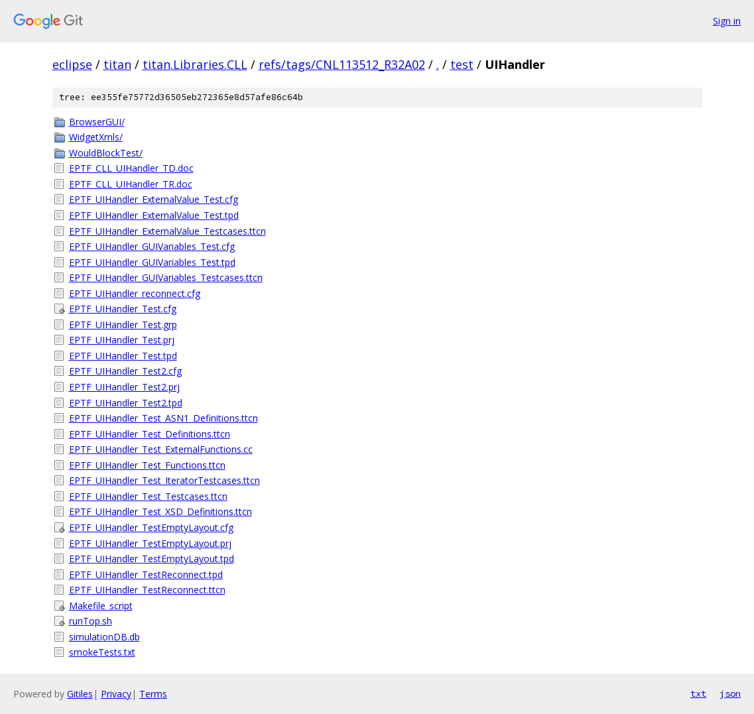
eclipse (72, 64)
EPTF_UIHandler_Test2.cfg (125, 371)
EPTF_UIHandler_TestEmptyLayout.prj (150, 543)
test (461, 64)
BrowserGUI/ (97, 121)
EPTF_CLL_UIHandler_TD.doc (131, 168)
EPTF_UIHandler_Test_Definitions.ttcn (149, 434)
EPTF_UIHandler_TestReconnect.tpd (146, 574)
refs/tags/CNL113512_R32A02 (342, 64)
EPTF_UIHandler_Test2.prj (124, 387)
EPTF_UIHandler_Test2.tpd (125, 402)
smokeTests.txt (102, 652)
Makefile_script (101, 605)
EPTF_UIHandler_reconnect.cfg (134, 293)
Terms (153, 693)
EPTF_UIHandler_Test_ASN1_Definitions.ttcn (163, 418)
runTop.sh (90, 621)
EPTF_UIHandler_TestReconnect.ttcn (147, 589)
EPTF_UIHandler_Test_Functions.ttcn (147, 465)
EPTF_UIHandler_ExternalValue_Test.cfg (153, 199)
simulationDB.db (104, 636)
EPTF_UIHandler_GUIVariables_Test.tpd (152, 262)
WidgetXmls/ (96, 137)
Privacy (116, 693)
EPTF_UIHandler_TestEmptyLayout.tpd (151, 558)
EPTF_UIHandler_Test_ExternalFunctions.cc (161, 449)
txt (698, 693)
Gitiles (80, 693)
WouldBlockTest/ (106, 153)
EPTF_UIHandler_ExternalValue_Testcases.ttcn (167, 231)
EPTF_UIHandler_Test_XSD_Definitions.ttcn (160, 511)
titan (117, 64)
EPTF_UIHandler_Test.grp (123, 324)
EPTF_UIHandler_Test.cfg (122, 308)
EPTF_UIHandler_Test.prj (121, 339)
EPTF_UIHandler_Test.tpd (123, 355)
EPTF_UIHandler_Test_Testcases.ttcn (148, 496)
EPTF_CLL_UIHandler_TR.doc (130, 184)
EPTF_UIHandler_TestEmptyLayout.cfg (151, 527)
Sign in (727, 21)
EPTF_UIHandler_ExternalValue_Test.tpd (154, 215)
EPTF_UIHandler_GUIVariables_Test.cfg (152, 246)
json (730, 693)
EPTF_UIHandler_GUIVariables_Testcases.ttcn (166, 277)
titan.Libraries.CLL (195, 64)
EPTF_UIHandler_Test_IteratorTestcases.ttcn (164, 480)
